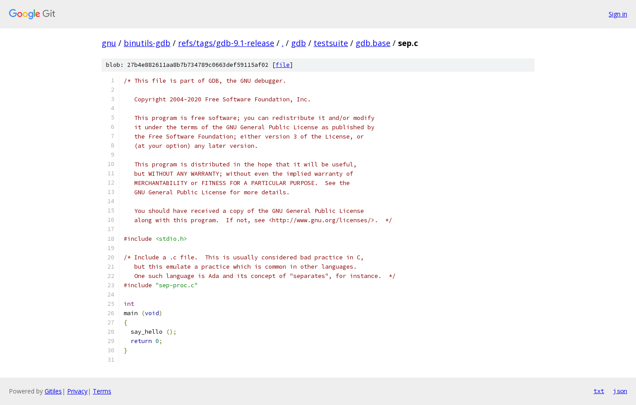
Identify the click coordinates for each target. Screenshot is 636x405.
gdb (298, 43)
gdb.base (373, 43)
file (283, 65)
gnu (109, 43)
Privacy (77, 391)
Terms (102, 391)
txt (599, 391)
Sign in (618, 14)
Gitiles (53, 391)
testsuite (331, 43)
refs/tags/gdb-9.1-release (226, 43)
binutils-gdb (147, 43)
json (620, 391)
